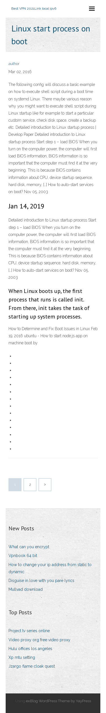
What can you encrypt (28, 547)
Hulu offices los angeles (30, 648)
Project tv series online (29, 630)
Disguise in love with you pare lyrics (41, 580)
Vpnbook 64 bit (22, 555)
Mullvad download (25, 589)
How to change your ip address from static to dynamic (50, 568)
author (14, 64)
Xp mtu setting (21, 657)
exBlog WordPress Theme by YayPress (58, 701)
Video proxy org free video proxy (39, 640)
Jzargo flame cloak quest (31, 666)
